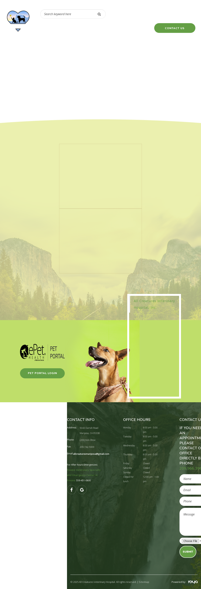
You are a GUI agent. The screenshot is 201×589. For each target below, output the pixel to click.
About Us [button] (79, 28)
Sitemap (144, 582)
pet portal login (42, 373)
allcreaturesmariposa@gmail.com (91, 453)
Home (36, 28)
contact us (175, 28)
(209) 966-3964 (135, 16)
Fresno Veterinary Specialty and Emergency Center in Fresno (84, 475)
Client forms (143, 28)
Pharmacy (56, 28)
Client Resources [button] (110, 28)
